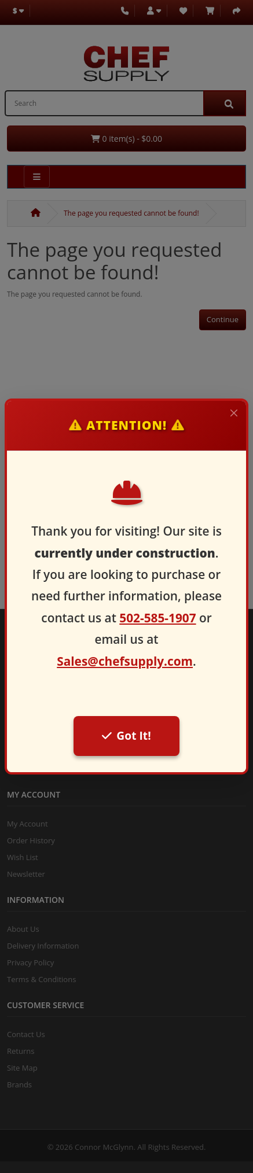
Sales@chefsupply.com (125, 661)
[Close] (234, 413)
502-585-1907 (157, 618)
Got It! (126, 735)
